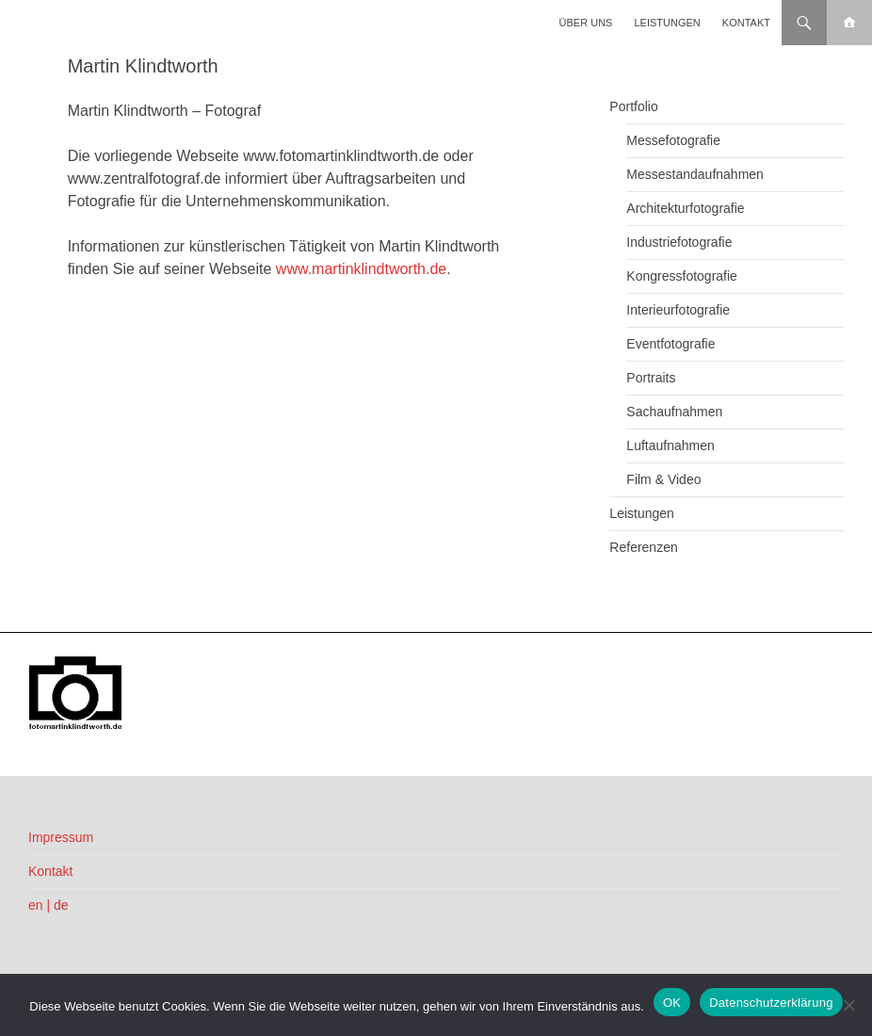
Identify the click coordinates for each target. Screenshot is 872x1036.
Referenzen (643, 547)
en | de (48, 905)
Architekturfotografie (685, 208)
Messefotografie (673, 140)
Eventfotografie (670, 343)
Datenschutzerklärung (770, 1003)
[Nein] (848, 1005)
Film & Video (663, 479)
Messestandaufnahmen (695, 174)
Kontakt (746, 22)
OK (672, 1003)
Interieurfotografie (678, 309)
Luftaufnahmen (670, 445)
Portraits (650, 377)
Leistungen (668, 22)
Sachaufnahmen (674, 411)
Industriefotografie (679, 242)
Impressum (60, 837)
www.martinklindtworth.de (361, 269)
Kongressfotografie (681, 275)
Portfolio (633, 106)
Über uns (586, 22)
